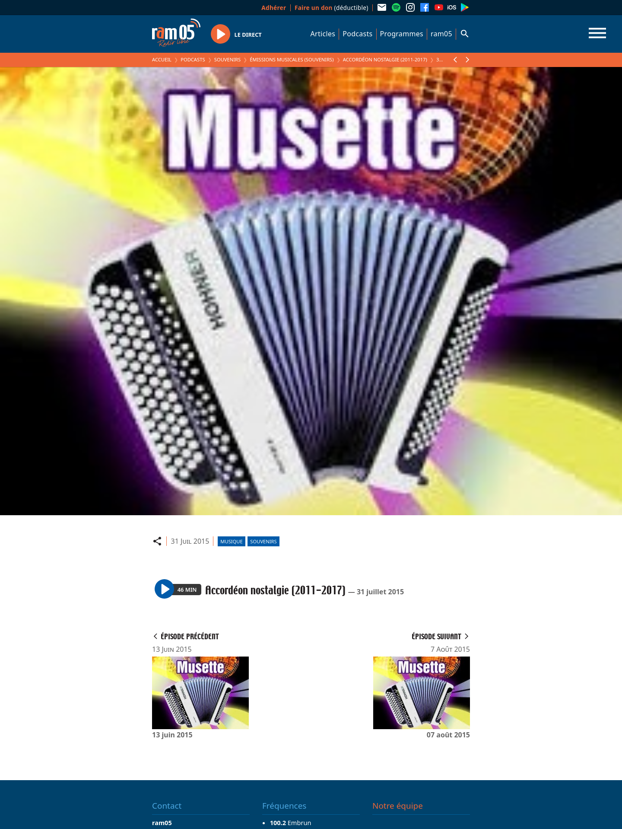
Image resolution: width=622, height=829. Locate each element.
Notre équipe (397, 805)
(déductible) (331, 7)
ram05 (441, 33)
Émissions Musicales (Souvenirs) (291, 59)
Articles (323, 33)
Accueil (161, 59)
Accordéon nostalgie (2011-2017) (385, 59)
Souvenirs (227, 59)
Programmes (401, 33)
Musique (231, 541)
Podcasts (357, 33)
